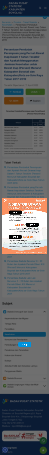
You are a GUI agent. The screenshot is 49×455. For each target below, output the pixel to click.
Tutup (25, 344)
